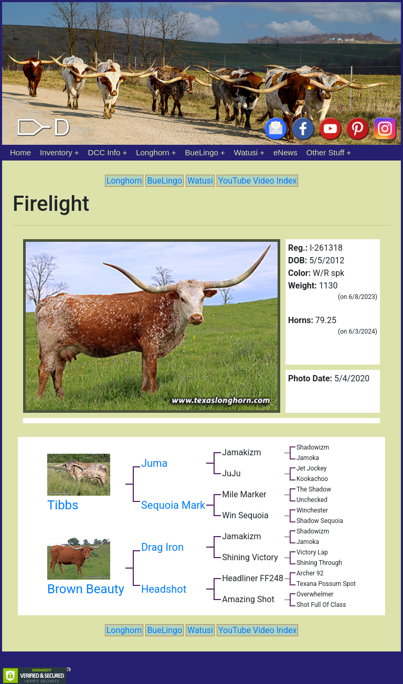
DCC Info (104, 152)
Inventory (56, 152)
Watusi (246, 152)
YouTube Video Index (257, 181)
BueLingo (201, 152)
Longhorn (152, 152)
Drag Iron (162, 547)
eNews (285, 152)
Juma (154, 463)
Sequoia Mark (173, 505)
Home (20, 152)
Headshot (163, 589)
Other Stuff (325, 152)
